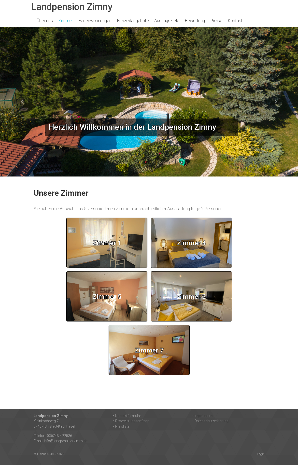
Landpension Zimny (72, 6)
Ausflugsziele (166, 20)
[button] (22, 101)
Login (261, 454)
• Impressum (202, 416)
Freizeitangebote (133, 20)
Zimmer (65, 20)
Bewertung (195, 20)
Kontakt (235, 20)
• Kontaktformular (127, 416)
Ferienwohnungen (95, 20)
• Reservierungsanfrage (131, 421)
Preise (216, 20)
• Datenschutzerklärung (210, 421)
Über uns (45, 20)
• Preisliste (121, 426)
